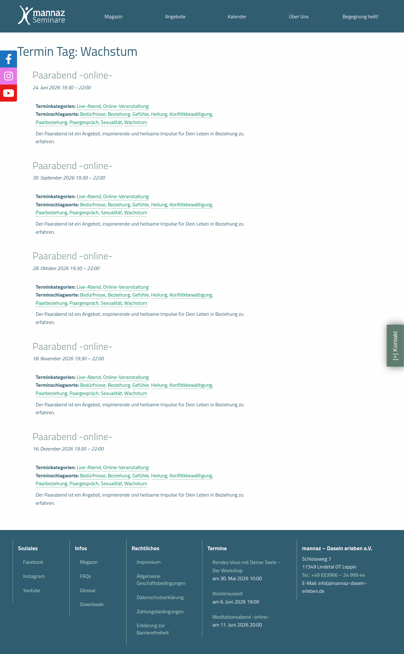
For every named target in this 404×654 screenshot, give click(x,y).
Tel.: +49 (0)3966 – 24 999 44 (333, 575)
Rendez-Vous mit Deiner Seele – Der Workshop (246, 566)
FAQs (85, 576)
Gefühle (141, 114)
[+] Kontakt (395, 345)
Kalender (237, 16)
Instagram (34, 576)
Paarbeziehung (51, 122)
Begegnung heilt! (360, 16)
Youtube (31, 590)
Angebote (175, 16)
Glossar (88, 590)
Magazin (113, 16)
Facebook (33, 562)
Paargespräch (83, 122)
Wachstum (135, 122)
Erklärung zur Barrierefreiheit (153, 629)
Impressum (149, 562)
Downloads (92, 604)
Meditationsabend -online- (241, 617)
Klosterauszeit (227, 593)
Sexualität (111, 122)
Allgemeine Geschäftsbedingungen (161, 579)
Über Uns (298, 16)
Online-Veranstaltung (126, 106)
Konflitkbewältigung (190, 114)
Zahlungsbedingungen (160, 611)
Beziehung (119, 114)
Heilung (159, 114)
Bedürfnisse (93, 114)
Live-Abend (89, 106)
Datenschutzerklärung (160, 597)
